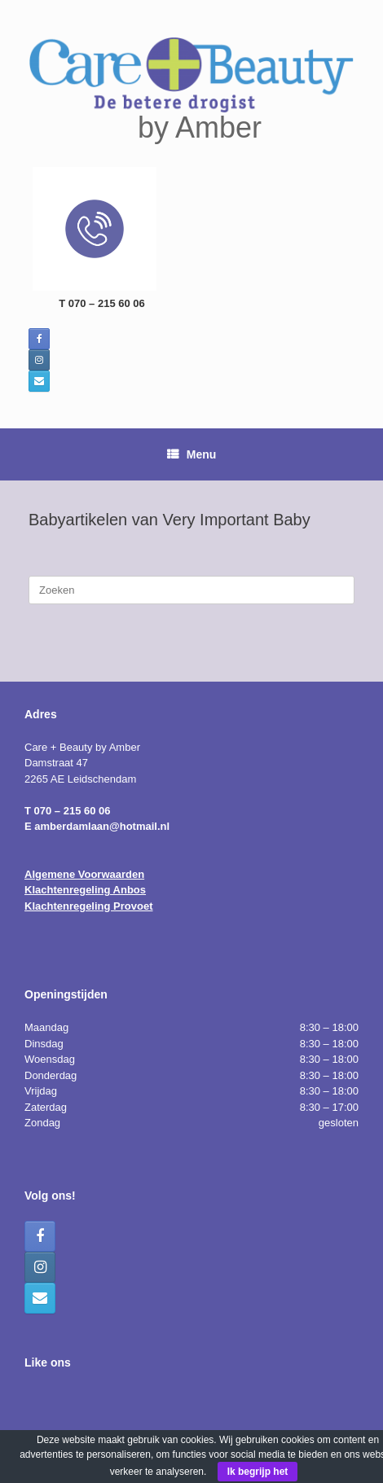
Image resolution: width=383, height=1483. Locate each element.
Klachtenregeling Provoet (88, 906)
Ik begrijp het (257, 1471)
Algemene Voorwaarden (84, 874)
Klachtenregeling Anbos (85, 890)
